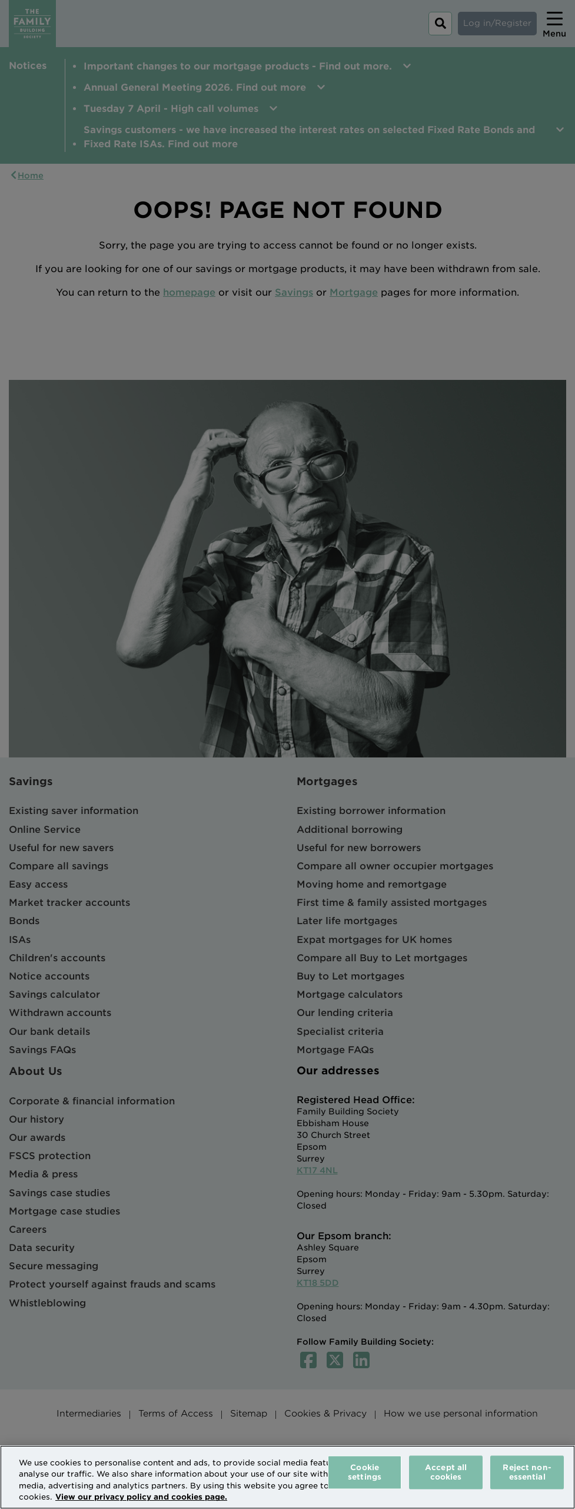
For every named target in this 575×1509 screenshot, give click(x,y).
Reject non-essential (527, 1472)
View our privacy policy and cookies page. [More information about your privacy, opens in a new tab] (141, 1497)
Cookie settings (364, 1472)
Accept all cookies (446, 1472)
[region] (287, 1477)
